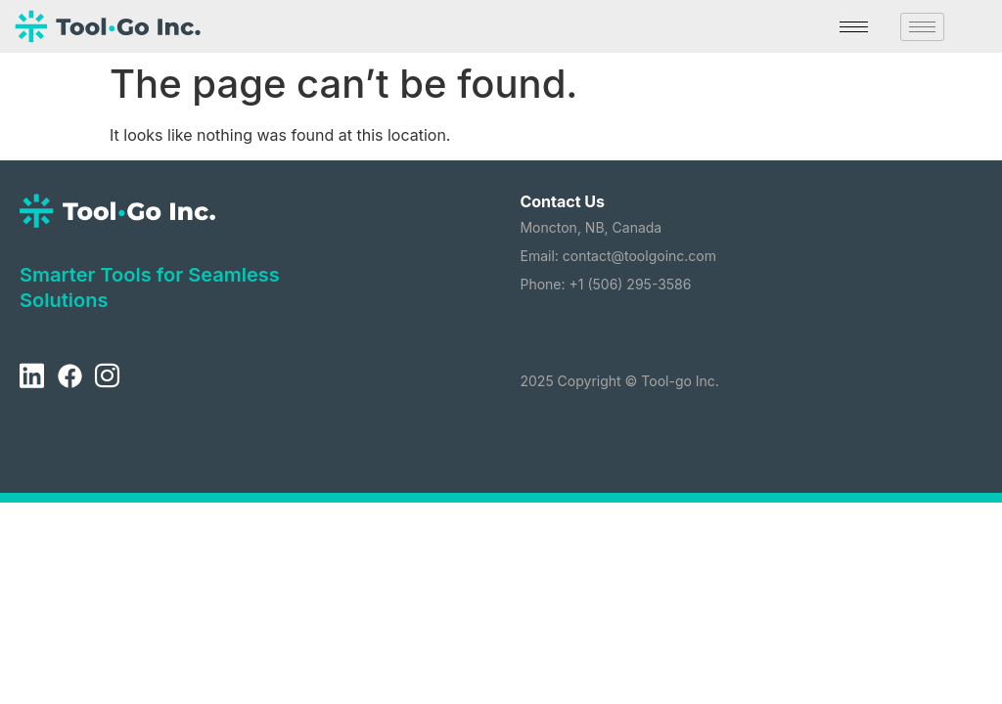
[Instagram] (106, 376)
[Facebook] (69, 376)
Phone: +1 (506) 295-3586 (605, 284)
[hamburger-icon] (854, 27)
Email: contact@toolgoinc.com (618, 255)
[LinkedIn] (31, 376)
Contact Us (562, 201)
